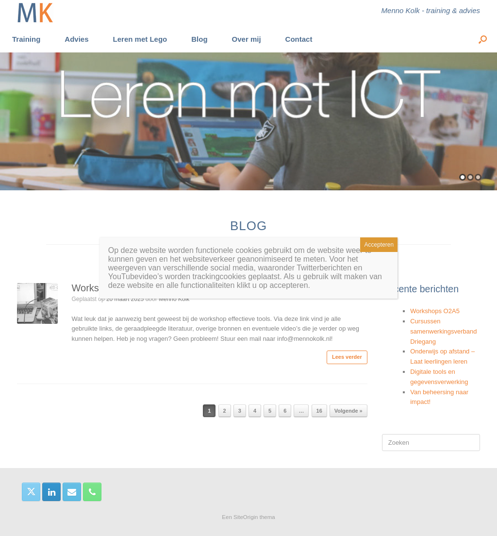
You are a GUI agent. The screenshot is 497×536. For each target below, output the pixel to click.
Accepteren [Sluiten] (379, 244)
